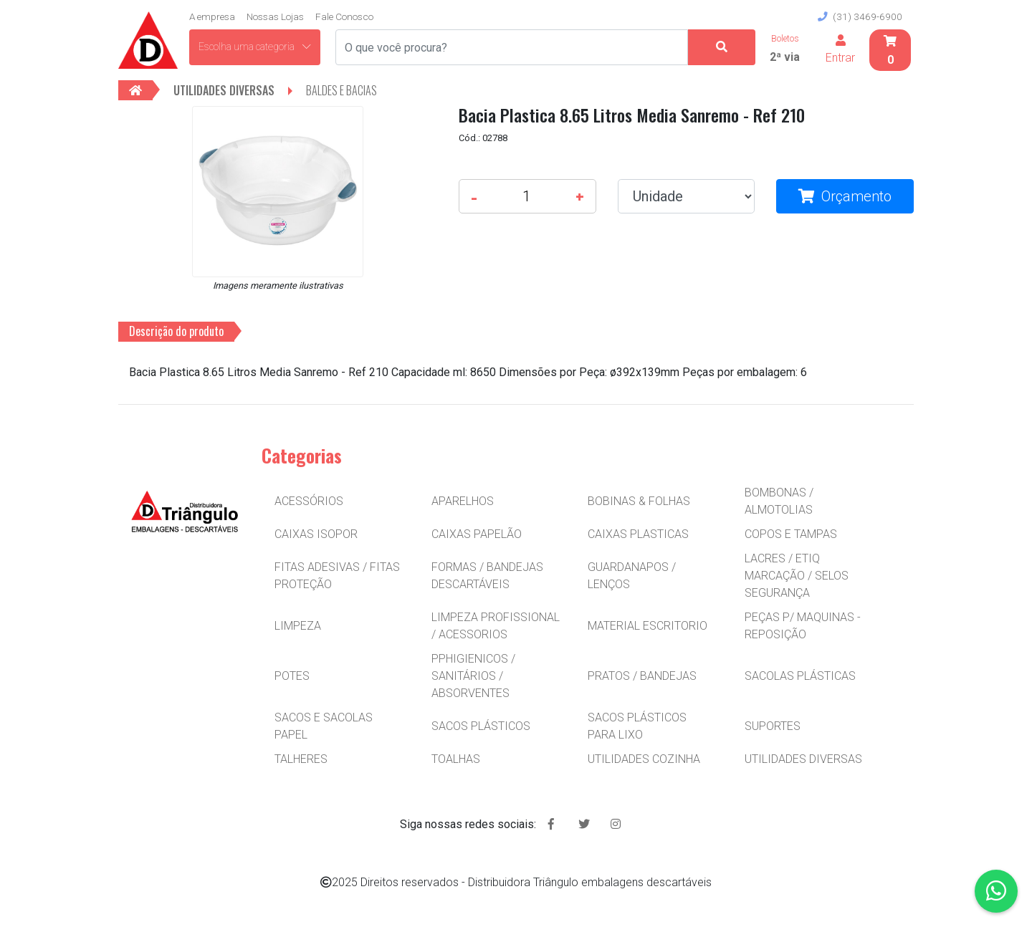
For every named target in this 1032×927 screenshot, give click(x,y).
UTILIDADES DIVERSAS (803, 759)
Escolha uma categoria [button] (255, 46)
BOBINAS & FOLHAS (639, 501)
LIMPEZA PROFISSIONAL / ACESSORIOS (495, 625)
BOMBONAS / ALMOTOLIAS (779, 501)
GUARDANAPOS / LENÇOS (632, 575)
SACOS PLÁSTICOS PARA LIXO (637, 726)
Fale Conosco (344, 16)
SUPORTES (773, 726)
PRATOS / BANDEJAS (642, 676)
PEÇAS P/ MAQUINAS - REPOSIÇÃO (803, 625)
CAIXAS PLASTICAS (638, 534)
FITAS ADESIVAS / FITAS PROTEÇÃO (337, 575)
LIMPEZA (297, 626)
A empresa (212, 16)
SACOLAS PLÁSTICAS (800, 676)
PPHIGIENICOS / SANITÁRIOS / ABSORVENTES (473, 676)
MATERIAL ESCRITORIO (647, 626)
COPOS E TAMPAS (791, 534)
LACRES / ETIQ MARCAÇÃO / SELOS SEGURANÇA (797, 576)
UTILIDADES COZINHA (644, 759)
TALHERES (301, 759)
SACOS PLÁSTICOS (480, 726)
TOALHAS (455, 759)
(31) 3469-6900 (860, 16)
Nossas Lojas (275, 16)
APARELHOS (462, 501)
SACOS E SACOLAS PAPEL (323, 726)
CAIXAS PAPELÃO (476, 534)
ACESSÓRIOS (308, 501)
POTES (292, 676)
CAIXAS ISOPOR (316, 534)
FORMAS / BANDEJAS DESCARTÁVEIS (487, 575)
